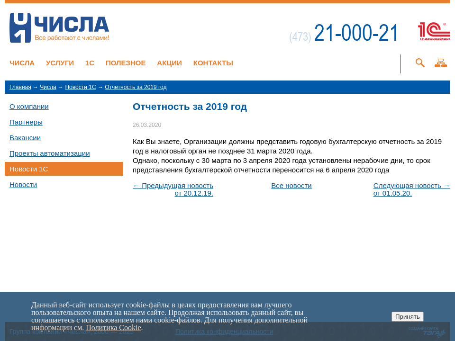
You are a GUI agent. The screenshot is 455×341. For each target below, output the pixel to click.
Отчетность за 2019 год (135, 87)
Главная (20, 87)
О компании (29, 106)
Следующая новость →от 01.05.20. (411, 189)
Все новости (291, 185)
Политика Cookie (113, 327)
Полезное (126, 63)
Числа (22, 63)
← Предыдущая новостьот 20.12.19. (173, 189)
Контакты (213, 63)
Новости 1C (80, 87)
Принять (407, 316)
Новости (23, 184)
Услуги (60, 63)
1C (89, 63)
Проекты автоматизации (49, 153)
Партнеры (26, 122)
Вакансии (25, 138)
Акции (169, 63)
